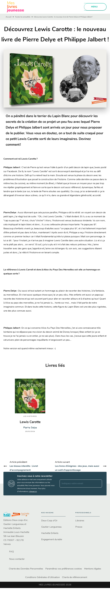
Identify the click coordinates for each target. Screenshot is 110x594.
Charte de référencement (74, 577)
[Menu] (95, 6)
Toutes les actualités (22, 17)
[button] (53, 521)
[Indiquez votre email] (77, 484)
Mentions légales (92, 569)
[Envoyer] (98, 483)
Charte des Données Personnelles (26, 569)
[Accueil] (15, 7)
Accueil (8, 17)
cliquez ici (33, 491)
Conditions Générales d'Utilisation (42, 577)
